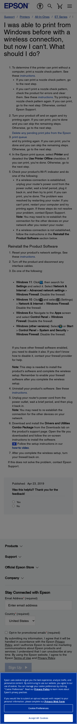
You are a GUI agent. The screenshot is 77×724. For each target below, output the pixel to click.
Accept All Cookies (38, 718)
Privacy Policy (42, 689)
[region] (38, 698)
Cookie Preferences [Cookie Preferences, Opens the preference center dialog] (38, 708)
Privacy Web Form (54, 701)
